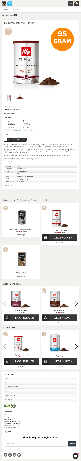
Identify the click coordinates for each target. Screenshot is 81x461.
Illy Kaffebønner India (59, 310)
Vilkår (7, 382)
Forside (5, 15)
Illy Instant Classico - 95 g (21, 354)
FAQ (6, 391)
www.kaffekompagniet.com (12, 421)
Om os (7, 378)
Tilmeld (72, 444)
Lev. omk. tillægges (9, 113)
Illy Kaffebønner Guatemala (21, 310)
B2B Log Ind (9, 399)
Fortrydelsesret (11, 387)
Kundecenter (10, 395)
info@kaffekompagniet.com (12, 423)
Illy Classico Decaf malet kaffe (60, 354)
